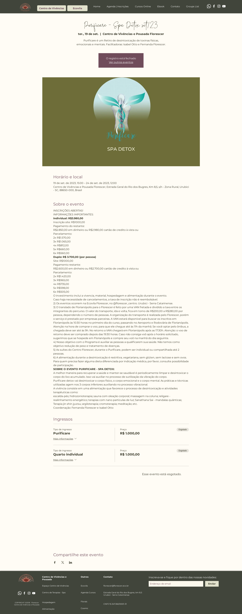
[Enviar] (212, 584)
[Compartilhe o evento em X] (62, 562)
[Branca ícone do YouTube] (224, 6)
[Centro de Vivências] (51, 8)
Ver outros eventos (121, 62)
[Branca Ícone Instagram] (219, 6)
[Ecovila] (77, 8)
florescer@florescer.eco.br (116, 586)
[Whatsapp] (209, 6)
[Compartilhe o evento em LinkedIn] (70, 562)
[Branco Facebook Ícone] (214, 6)
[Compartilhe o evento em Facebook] (54, 562)
